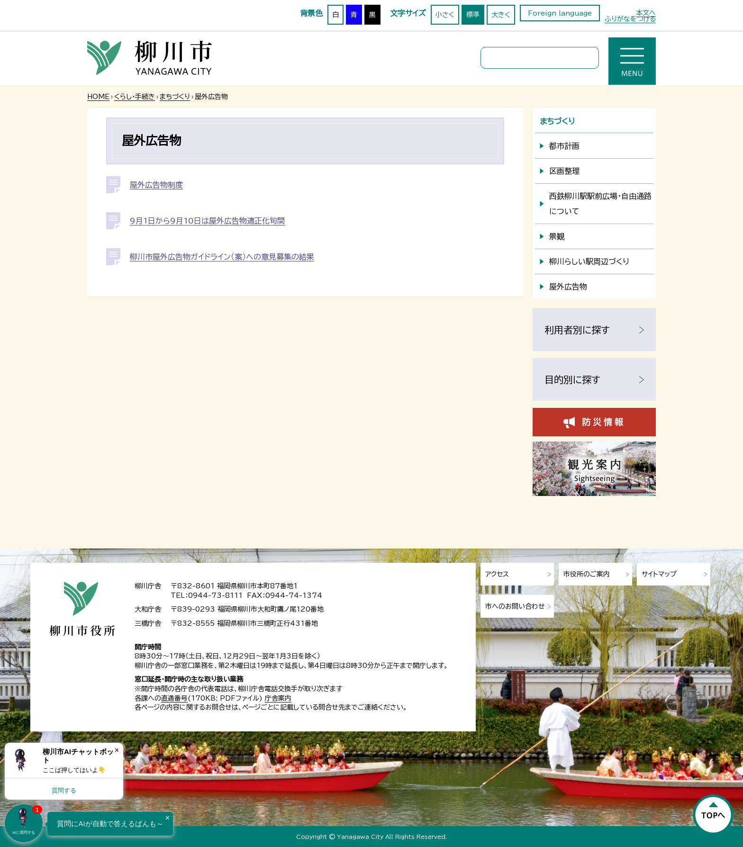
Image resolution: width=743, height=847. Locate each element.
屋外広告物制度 (156, 185)
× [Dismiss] (117, 750)
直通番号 (174, 698)
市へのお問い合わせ (515, 606)
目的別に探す (572, 379)
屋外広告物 (568, 286)
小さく (444, 14)
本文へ (646, 12)
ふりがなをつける (630, 19)
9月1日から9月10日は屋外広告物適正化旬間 (207, 221)
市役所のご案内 (586, 574)
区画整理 (564, 171)
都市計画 (564, 146)
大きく (500, 14)
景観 (556, 236)
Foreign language (560, 13)
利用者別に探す (577, 329)
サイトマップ (659, 574)
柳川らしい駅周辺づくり (589, 261)
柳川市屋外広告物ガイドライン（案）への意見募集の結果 (222, 257)
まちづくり (175, 96)
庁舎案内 (278, 698)
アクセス (497, 574)
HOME (98, 96)
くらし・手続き (134, 96)
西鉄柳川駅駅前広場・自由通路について (600, 203)
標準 (473, 14)
